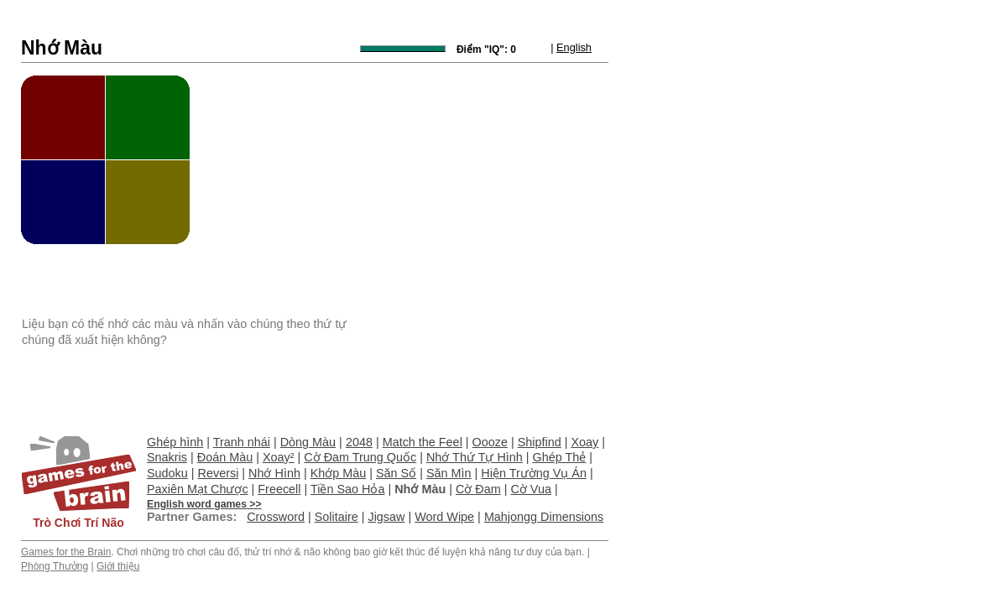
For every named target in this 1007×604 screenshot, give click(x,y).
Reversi (218, 473)
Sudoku (167, 473)
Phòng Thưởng (54, 566)
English (574, 47)
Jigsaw (386, 516)
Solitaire (336, 516)
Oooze (490, 442)
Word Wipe (444, 516)
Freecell (279, 489)
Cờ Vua (530, 489)
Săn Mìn (449, 473)
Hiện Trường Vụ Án (534, 473)
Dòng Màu (308, 442)
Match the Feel (422, 442)
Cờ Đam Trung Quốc (360, 457)
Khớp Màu (338, 473)
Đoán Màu (225, 457)
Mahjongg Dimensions (543, 516)
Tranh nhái (241, 442)
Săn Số (396, 473)
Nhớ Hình (274, 473)
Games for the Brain (66, 552)
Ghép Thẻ (560, 457)
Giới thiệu (118, 566)
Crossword (276, 516)
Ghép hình (175, 442)
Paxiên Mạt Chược (197, 489)
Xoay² (279, 457)
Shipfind (539, 442)
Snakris (167, 457)
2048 (359, 442)
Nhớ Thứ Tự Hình (474, 457)
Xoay (585, 442)
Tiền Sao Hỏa (347, 489)
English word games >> (204, 504)
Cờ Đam (478, 489)
